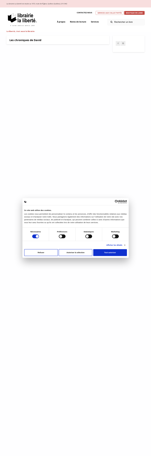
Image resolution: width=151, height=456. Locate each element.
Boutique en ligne (134, 13)
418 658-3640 (48, 437)
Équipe (117, 437)
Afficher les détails (114, 245)
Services (94, 21)
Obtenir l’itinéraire (52, 433)
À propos (58, 21)
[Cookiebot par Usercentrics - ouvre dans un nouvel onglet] (116, 201)
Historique (119, 432)
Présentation (121, 427)
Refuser (41, 252)
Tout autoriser (110, 252)
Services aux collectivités (110, 13)
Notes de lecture (76, 21)
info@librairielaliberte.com (54, 440)
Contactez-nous (84, 13)
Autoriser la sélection (75, 252)
